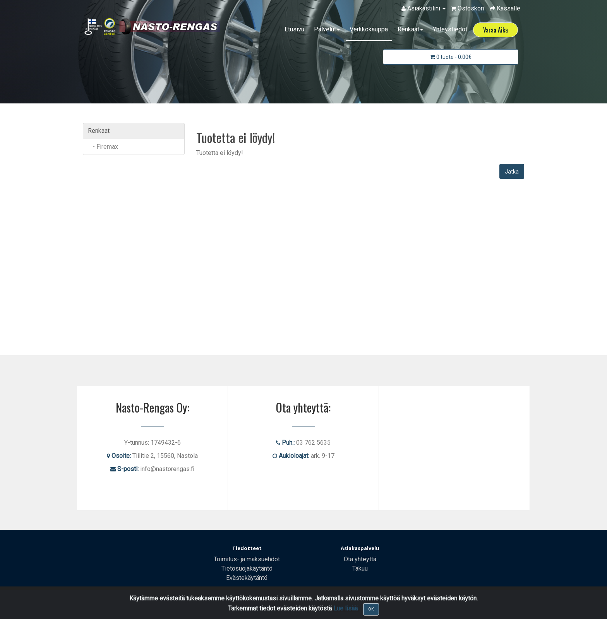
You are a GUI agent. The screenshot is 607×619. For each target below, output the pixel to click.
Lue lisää (346, 608)
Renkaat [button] (410, 29)
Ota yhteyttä (360, 559)
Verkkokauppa (369, 29)
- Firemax (103, 146)
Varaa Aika (495, 29)
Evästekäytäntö (246, 577)
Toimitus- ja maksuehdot (247, 559)
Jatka (512, 172)
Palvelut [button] (327, 29)
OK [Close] (371, 609)
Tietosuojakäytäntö (247, 568)
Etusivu (294, 29)
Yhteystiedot (450, 29)
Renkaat (99, 130)
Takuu (360, 568)
